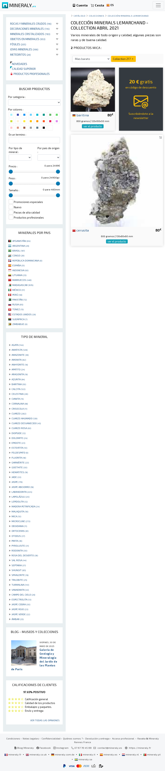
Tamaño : (14, 190)
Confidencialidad (51, 738)
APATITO (18, 369)
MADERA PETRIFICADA (26, 506)
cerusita (80, 230)
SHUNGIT (19, 570)
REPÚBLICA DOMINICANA (27, 260)
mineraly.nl (130, 754)
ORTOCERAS (20, 530)
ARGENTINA (20, 245)
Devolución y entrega (97, 738)
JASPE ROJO (20, 609)
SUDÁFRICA (19, 319)
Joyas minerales (24, 49)
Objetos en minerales (27, 39)
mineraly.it (87, 754)
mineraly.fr (13, 754)
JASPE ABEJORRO (23, 486)
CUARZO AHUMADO (24, 418)
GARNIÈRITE (20, 462)
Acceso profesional (123, 738)
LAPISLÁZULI (20, 496)
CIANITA (18, 398)
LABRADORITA (22, 491)
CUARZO (19, 413)
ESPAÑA (18, 265)
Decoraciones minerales (30, 28)
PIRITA (17, 540)
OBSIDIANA (19, 526)
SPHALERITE (20, 574)
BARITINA (19, 384)
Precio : (13, 166)
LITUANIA (19, 275)
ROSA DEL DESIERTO (25, 555)
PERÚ (17, 294)
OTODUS (18, 535)
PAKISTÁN (19, 299)
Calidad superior (23, 68)
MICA (16, 516)
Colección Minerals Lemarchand (128, 15)
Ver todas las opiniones (45, 720)
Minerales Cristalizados (30, 34)
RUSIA (17, 304)
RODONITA (19, 550)
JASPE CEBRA (21, 604)
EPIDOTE (18, 442)
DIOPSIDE (19, 433)
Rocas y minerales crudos (30, 23)
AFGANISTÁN (21, 240)
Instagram (61, 747)
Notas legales (31, 738)
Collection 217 (123, 59)
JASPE (17, 481)
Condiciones (13, 738)
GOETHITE (19, 467)
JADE (16, 477)
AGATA (18, 344)
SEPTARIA (19, 565)
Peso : (12, 178)
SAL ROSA (19, 560)
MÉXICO (18, 289)
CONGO (18, 255)
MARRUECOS (21, 279)
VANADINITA (20, 589)
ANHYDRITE (20, 364)
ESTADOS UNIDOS (24, 314)
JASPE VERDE (21, 614)
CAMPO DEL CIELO (23, 594)
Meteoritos (20, 54)
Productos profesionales (30, 73)
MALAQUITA (20, 511)
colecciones (96, 15)
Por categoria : (17, 97)
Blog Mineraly (24, 747)
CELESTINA (20, 393)
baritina (80, 115)
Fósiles (18, 44)
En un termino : (17, 134)
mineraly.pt (152, 754)
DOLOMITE (19, 437)
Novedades (18, 64)
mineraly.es (109, 754)
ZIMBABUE (19, 324)
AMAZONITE (20, 354)
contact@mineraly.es (110, 747)
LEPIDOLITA (20, 501)
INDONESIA (20, 270)
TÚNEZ (18, 309)
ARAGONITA (20, 374)
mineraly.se (83, 759)
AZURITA (18, 379)
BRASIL (18, 250)
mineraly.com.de (63, 754)
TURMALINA (20, 584)
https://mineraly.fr (140, 747)
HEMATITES (20, 472)
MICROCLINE (21, 521)
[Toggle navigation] (158, 5)
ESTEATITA (19, 447)
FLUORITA (19, 457)
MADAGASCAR (22, 285)
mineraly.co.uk (36, 754)
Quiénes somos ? (73, 738)
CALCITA (18, 389)
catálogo (79, 15)
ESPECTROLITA (21, 599)
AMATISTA (20, 349)
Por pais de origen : (48, 150)
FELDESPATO (20, 452)
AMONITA (19, 359)
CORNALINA (20, 403)
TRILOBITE (19, 579)
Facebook (43, 747)
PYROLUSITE (20, 545)
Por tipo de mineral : (15, 150)
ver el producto (93, 126)
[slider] (11, 172)
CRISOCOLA (19, 408)
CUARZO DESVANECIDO (26, 423)
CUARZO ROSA (21, 428)
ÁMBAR (18, 619)
